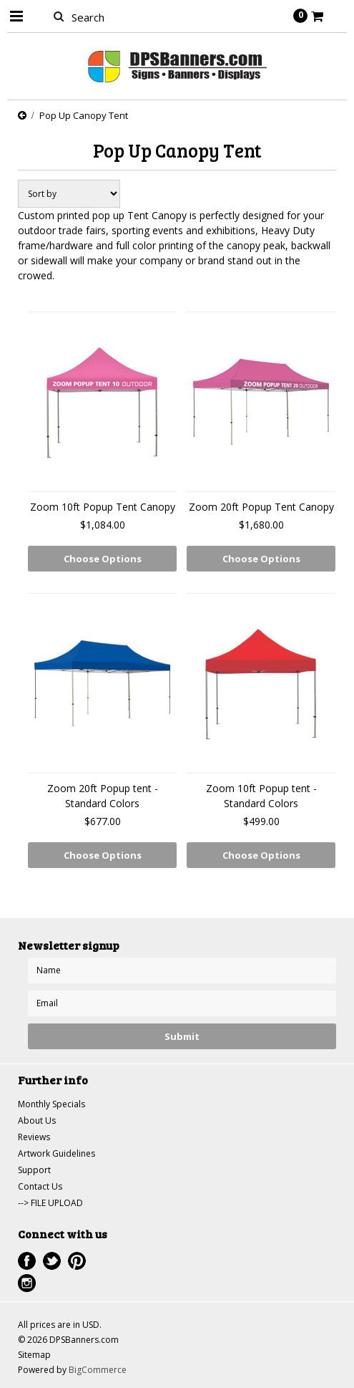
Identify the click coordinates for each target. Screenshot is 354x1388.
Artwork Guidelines (56, 1153)
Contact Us (40, 1186)
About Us (37, 1120)
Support (34, 1170)
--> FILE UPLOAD (50, 1203)
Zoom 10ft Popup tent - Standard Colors (261, 795)
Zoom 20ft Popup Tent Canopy (261, 507)
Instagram (27, 1283)
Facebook (27, 1261)
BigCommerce (98, 1370)
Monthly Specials (51, 1104)
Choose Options (103, 558)
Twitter (52, 1261)
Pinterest (77, 1261)
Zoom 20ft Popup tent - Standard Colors (102, 795)
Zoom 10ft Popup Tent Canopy (102, 507)
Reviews (34, 1137)
